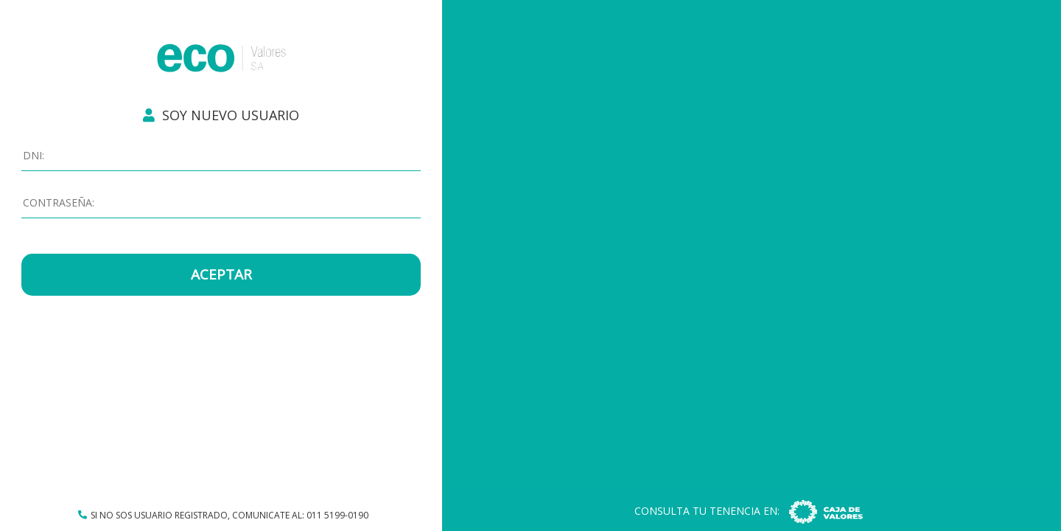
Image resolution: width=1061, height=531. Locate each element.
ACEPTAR (221, 274)
